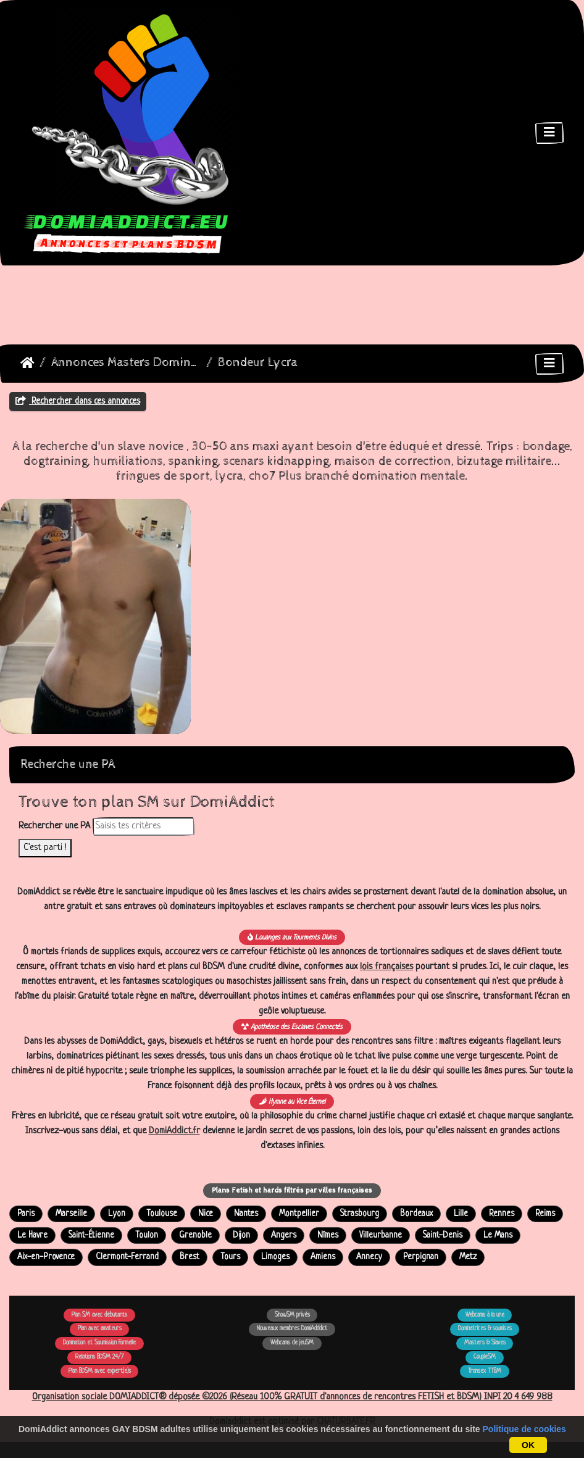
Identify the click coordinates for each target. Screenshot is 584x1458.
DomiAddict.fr (174, 1131)
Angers (283, 1235)
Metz (468, 1257)
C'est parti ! (45, 848)
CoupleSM (484, 1357)
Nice (205, 1213)
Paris (26, 1213)
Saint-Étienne (91, 1235)
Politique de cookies (524, 1429)
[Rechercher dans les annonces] (143, 826)
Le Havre (32, 1235)
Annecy (369, 1257)
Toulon (146, 1235)
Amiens (323, 1257)
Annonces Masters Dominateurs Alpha (126, 363)
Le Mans (497, 1235)
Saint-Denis (442, 1235)
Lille (461, 1213)
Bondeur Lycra (258, 363)
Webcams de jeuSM (292, 1342)
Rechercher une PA (54, 826)
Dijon (241, 1235)
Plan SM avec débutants (99, 1315)
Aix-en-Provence (46, 1257)
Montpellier (299, 1213)
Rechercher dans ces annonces (77, 401)
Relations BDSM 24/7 (99, 1357)
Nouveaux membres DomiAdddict (292, 1328)
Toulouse (161, 1213)
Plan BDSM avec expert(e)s (100, 1371)
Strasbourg (359, 1213)
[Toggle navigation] (549, 133)
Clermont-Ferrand (127, 1257)
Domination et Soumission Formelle (99, 1342)
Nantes (246, 1213)
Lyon (116, 1213)
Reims (545, 1213)
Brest (189, 1257)
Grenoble (195, 1235)
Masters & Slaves (485, 1342)
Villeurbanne (380, 1235)
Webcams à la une (484, 1315)
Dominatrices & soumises (485, 1328)
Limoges (275, 1257)
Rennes (501, 1213)
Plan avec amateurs (100, 1328)
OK (528, 1445)
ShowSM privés (292, 1315)
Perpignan (420, 1257)
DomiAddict (27, 363)
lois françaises (386, 967)
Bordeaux (416, 1213)
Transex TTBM (484, 1371)
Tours (230, 1257)
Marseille (71, 1213)
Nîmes (327, 1235)
